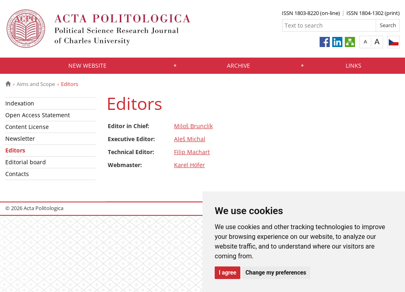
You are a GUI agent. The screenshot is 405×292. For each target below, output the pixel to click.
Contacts (17, 174)
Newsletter (20, 138)
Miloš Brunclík (193, 126)
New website (87, 65)
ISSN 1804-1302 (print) (373, 13)
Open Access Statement (37, 115)
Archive (238, 65)
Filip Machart (192, 152)
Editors (15, 150)
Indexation (19, 103)
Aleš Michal (189, 139)
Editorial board (25, 162)
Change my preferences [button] (276, 272)
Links (353, 65)
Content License (27, 127)
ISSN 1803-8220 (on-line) (311, 13)
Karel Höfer (189, 165)
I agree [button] (227, 272)
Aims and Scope (36, 84)
